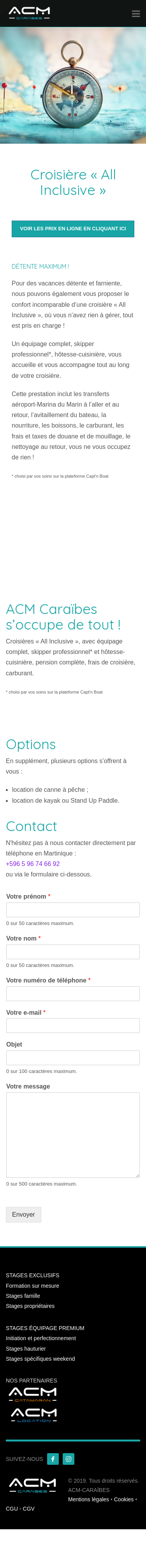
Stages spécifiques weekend (40, 1359)
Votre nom (23, 938)
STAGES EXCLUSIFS (32, 1275)
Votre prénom (28, 896)
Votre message (28, 1086)
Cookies (124, 1499)
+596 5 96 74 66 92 (33, 864)
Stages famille (23, 1296)
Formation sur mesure (32, 1286)
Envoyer (23, 1214)
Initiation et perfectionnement (41, 1338)
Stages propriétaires (30, 1306)
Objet (14, 1044)
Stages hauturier (26, 1349)
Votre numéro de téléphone (48, 980)
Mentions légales (88, 1499)
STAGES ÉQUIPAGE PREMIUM (45, 1328)
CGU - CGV (20, 1509)
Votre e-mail (26, 1012)
